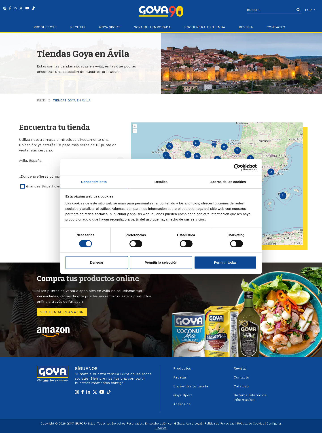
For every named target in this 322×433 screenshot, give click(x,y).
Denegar (96, 262)
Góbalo (179, 423)
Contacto (276, 27)
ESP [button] (309, 10)
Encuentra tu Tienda (204, 27)
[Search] (271, 10)
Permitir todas (225, 262)
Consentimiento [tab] (94, 181)
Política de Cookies (250, 423)
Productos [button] (44, 27)
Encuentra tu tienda (190, 386)
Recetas (77, 27)
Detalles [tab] (161, 181)
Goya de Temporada (152, 27)
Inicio (41, 100)
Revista (246, 27)
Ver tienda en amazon (62, 312)
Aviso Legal (194, 423)
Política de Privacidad (219, 423)
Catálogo (241, 386)
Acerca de (182, 404)
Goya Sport (109, 27)
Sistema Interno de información (250, 397)
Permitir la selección (161, 262)
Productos (182, 368)
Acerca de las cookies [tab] (228, 181)
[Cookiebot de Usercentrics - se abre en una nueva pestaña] (237, 167)
